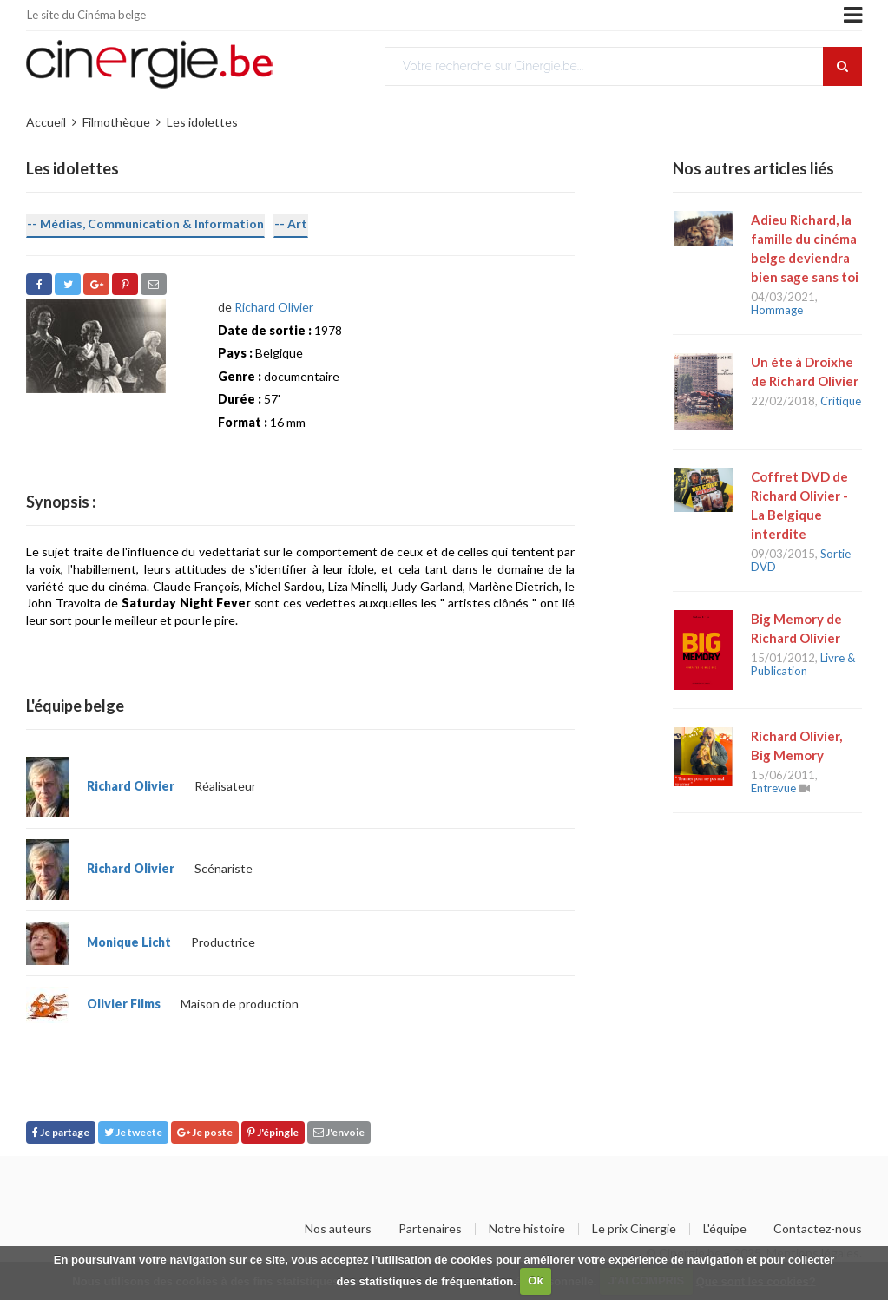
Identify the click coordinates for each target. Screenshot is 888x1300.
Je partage (60, 1132)
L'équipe (725, 1229)
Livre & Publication (803, 664)
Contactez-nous (817, 1229)
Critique (840, 401)
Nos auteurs (338, 1229)
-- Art (290, 223)
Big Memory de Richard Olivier (796, 628)
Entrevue (773, 788)
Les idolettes (202, 122)
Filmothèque (116, 122)
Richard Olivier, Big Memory (796, 745)
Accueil (46, 122)
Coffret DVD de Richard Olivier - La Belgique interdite (799, 505)
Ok (535, 1280)
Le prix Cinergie (634, 1229)
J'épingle (273, 1132)
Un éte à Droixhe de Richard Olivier (804, 371)
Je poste (205, 1132)
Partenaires (430, 1229)
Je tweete (133, 1132)
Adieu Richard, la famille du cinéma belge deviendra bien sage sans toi (804, 248)
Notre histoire (527, 1229)
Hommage (777, 310)
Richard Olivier (273, 306)
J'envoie (339, 1132)
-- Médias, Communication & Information (145, 223)
